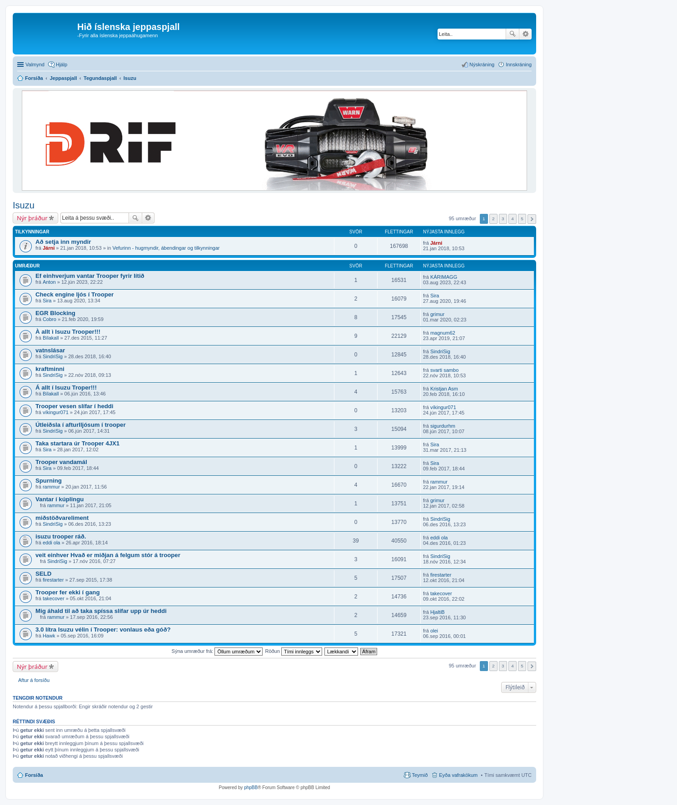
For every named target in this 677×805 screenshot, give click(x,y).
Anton (49, 282)
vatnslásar (50, 350)
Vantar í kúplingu (59, 499)
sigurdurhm (442, 426)
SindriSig (53, 356)
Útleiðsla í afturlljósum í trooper (80, 424)
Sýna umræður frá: (217, 651)
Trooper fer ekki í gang (67, 592)
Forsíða (34, 775)
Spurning (48, 480)
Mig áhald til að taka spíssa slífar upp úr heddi (101, 610)
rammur (51, 486)
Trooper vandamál (61, 462)
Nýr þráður (32, 218)
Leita (512, 34)
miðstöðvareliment (62, 517)
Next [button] (532, 219)
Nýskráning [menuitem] (481, 64)
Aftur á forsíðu (34, 680)
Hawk (49, 635)
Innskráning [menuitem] (519, 64)
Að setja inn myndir (63, 241)
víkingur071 (56, 412)
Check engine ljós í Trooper (74, 294)
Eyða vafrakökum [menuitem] (458, 775)
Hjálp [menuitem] (61, 64)
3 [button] (503, 218)
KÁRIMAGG (443, 277)
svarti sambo (444, 370)
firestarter (53, 580)
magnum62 (442, 333)
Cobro (49, 319)
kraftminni (50, 368)
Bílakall (51, 338)
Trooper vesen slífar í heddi (74, 406)
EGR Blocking (55, 313)
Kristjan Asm (444, 388)
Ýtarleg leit (525, 34)
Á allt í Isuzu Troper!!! (66, 387)
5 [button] (522, 218)
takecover (54, 598)
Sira (47, 300)
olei (434, 630)
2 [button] (493, 218)
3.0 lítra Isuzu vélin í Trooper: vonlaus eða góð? (103, 629)
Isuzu (24, 205)
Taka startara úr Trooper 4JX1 (77, 443)
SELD (43, 573)
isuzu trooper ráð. (60, 536)
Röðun (293, 651)
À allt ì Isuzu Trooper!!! (67, 331)
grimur (437, 314)
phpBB (251, 787)
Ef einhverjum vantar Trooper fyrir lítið (89, 275)
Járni (49, 248)
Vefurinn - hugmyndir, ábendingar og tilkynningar (165, 248)
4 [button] (512, 218)
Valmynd (35, 64)
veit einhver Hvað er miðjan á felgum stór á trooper (107, 555)
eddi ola (51, 542)
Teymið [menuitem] (420, 775)
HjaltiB (437, 612)
